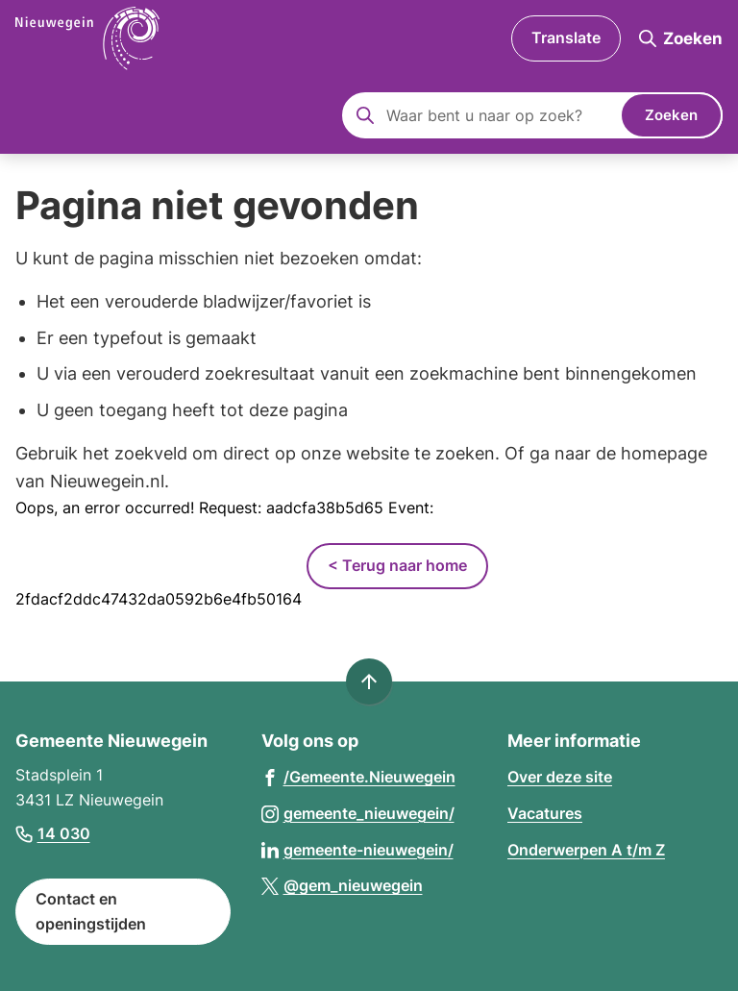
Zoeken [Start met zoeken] (671, 115)
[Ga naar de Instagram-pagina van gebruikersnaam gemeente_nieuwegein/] (358, 813)
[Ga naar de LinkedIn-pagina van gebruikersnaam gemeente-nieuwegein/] (357, 849)
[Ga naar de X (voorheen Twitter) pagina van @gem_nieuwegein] (342, 885)
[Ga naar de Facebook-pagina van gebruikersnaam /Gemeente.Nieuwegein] (358, 776)
